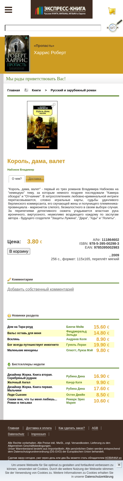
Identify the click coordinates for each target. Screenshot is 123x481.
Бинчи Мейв (75, 327)
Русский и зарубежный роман (73, 90)
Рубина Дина (75, 376)
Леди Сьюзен (16, 394)
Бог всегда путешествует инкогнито (32, 344)
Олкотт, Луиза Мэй (79, 350)
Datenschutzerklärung (99, 476)
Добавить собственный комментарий (40, 289)
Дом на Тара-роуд (20, 327)
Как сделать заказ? (72, 428)
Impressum (38, 434)
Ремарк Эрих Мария (75, 401)
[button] (53, 105)
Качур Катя (74, 382)
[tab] (17, 179)
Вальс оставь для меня (24, 333)
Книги (36, 90)
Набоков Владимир (20, 169)
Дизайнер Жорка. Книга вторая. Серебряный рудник (29, 376)
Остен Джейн (75, 394)
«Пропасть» (44, 46)
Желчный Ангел (18, 382)
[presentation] (17, 179)
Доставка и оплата (39, 428)
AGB (95, 428)
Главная (13, 90)
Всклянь (13, 339)
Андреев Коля (76, 339)
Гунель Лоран (76, 344)
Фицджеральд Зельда (76, 333)
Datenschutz (16, 434)
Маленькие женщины (22, 350)
